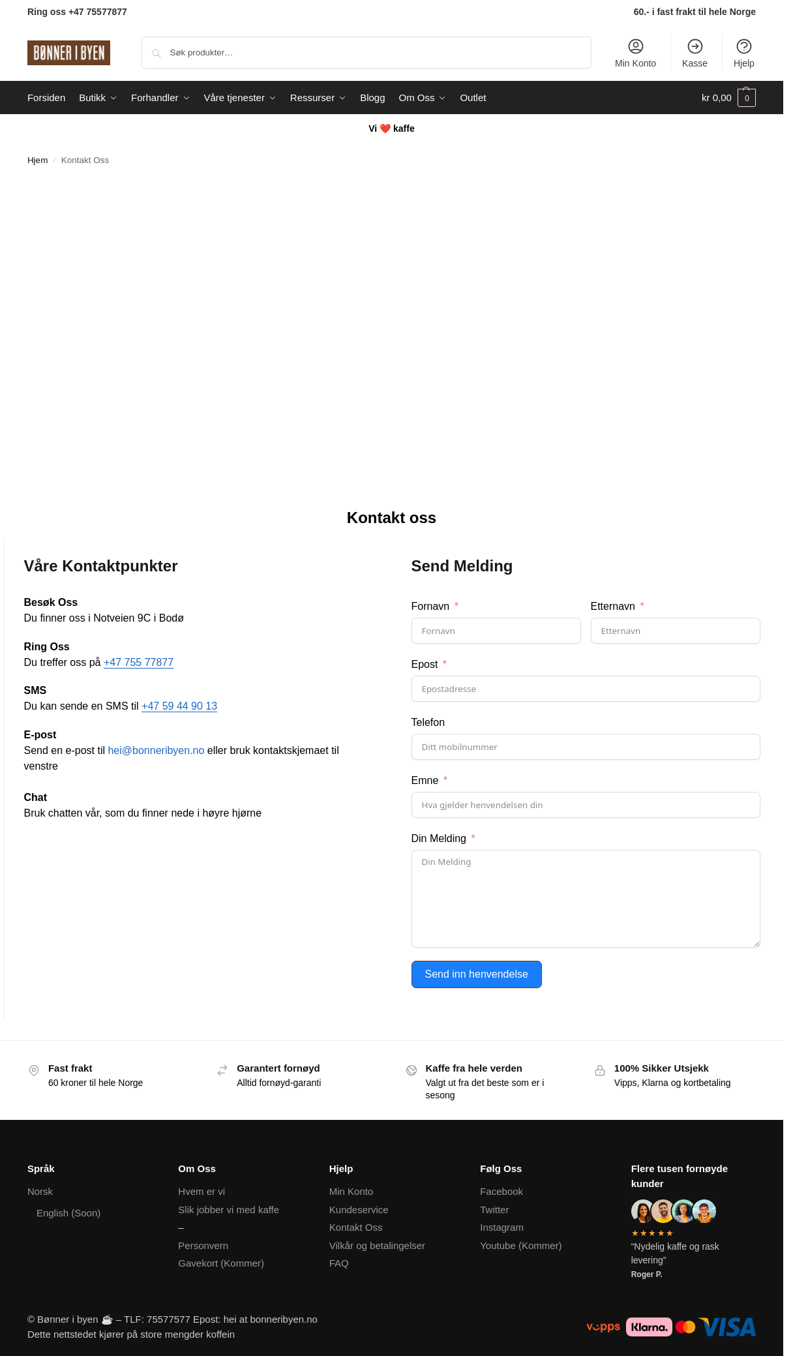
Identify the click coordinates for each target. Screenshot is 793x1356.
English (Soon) (68, 1212)
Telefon (428, 722)
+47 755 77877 (138, 662)
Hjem (37, 160)
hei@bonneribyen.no (156, 750)
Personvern (203, 1245)
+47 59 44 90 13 (179, 706)
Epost (424, 664)
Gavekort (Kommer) (221, 1263)
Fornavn (430, 606)
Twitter (494, 1209)
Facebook (501, 1191)
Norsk (40, 1191)
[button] (729, 98)
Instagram (502, 1227)
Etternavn (613, 606)
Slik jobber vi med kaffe (228, 1209)
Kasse (695, 52)
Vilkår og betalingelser (377, 1245)
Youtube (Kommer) (520, 1245)
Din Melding (438, 838)
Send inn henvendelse (476, 974)
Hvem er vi (201, 1191)
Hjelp (744, 52)
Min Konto (635, 52)
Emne (425, 780)
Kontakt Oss (356, 1227)
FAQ (339, 1263)
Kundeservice (359, 1209)
